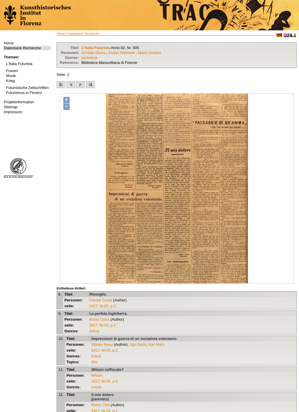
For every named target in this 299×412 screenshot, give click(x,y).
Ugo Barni (138, 344)
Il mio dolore (102, 394)
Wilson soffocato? (107, 369)
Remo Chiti (100, 405)
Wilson (96, 375)
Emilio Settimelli (122, 52)
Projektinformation (19, 102)
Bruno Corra (99, 319)
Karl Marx (156, 344)
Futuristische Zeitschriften (27, 87)
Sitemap (11, 107)
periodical (89, 57)
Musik (11, 76)
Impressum (13, 112)
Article (94, 331)
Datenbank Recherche (22, 48)
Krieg (10, 80)
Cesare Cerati (100, 300)
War (94, 362)
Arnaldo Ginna (93, 52)
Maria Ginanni (149, 52)
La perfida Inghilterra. (108, 313)
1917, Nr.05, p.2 (102, 306)
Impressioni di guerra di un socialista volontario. (134, 338)
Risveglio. (98, 294)
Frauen (12, 71)
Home (9, 43)
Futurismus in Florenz (24, 92)
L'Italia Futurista (19, 64)
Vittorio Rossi (102, 344)
